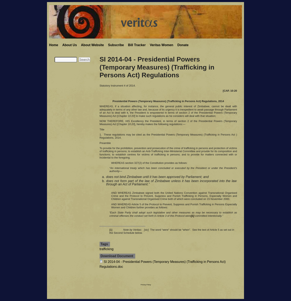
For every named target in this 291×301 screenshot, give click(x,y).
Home (53, 45)
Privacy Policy (146, 285)
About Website (92, 45)
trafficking (106, 249)
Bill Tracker (137, 45)
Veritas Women (161, 45)
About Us (69, 45)
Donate (182, 45)
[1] (110, 229)
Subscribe (116, 45)
